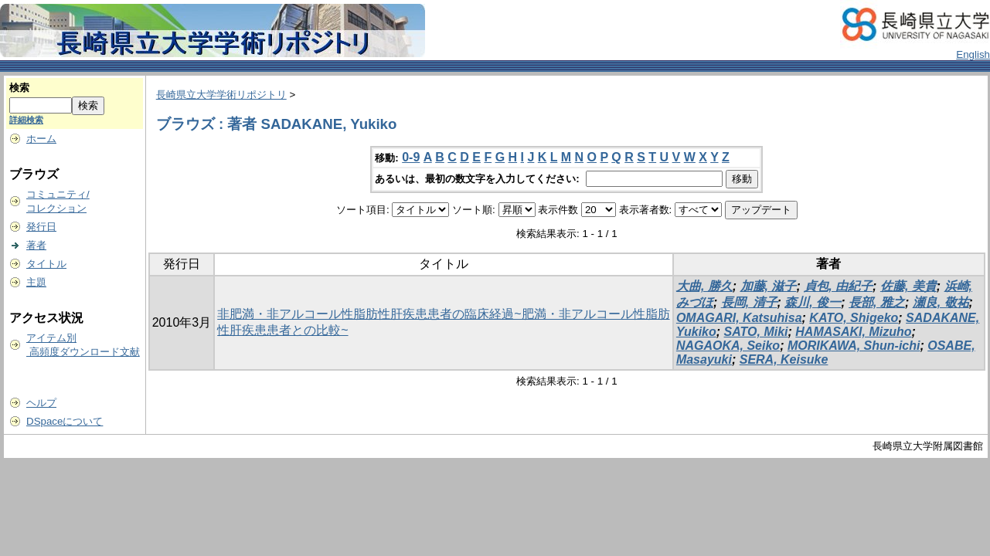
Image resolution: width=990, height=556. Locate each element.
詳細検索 (26, 119)
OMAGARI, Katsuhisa (739, 317)
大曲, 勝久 (704, 286)
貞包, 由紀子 (838, 286)
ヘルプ (41, 403)
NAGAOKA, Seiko (728, 345)
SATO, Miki (756, 331)
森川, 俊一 (812, 302)
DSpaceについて (64, 421)
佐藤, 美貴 (908, 286)
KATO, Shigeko (853, 317)
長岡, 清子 (749, 302)
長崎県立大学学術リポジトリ (221, 94)
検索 (19, 87)
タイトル (46, 264)
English (973, 54)
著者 (36, 245)
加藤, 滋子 (768, 286)
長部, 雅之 (877, 302)
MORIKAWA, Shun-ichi (854, 345)
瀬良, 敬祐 (941, 302)
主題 (36, 282)
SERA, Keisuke (784, 359)
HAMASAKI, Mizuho (853, 331)
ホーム (41, 138)
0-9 (411, 157)
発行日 (41, 226)
